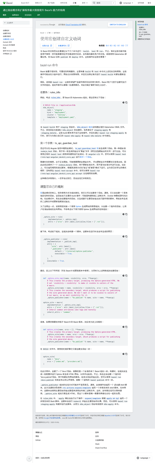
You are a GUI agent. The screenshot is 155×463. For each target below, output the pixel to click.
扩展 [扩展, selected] (74, 3)
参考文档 (63, 3)
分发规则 (28, 15)
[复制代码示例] (126, 102)
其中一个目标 (85, 157)
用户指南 (51, 3)
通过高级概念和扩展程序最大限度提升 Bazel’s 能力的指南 (34, 10)
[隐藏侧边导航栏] (29, 458)
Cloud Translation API (74, 25)
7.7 (126, 45)
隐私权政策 (45, 458)
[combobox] (104, 3)
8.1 (119, 45)
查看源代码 (64, 45)
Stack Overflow (101, 448)
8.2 (115, 45)
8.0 (122, 45)
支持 (97, 436)
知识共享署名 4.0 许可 (73, 415)
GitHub (141, 3)
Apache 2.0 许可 (110, 415)
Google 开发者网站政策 (52, 418)
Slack (97, 444)
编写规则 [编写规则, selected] (15, 15)
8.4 (107, 45)
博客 (37, 436)
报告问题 (47, 45)
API (38, 15)
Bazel (42, 33)
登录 (149, 3)
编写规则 (57, 33)
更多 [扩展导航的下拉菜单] (83, 3)
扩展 (48, 33)
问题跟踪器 (99, 440)
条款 (37, 458)
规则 (84, 127)
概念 (4, 15)
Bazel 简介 (25, 3)
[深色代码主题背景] (123, 102)
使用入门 (38, 3)
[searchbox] (16, 23)
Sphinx (78, 206)
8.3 (111, 45)
